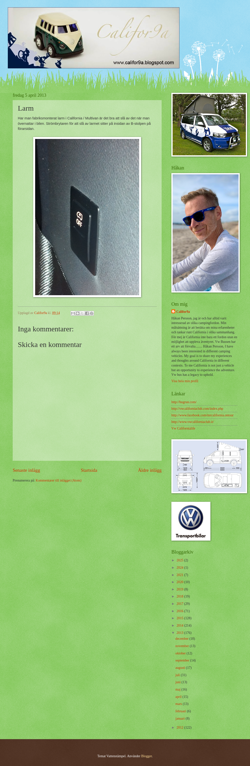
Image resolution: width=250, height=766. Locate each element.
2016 (180, 611)
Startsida (89, 470)
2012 (180, 727)
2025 (180, 560)
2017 (180, 604)
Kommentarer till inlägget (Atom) (58, 480)
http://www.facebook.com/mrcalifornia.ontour (202, 415)
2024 (180, 567)
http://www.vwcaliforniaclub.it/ (192, 422)
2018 (180, 596)
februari (181, 711)
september (183, 660)
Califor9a (183, 312)
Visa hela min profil (184, 381)
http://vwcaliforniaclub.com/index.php (197, 408)
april (179, 697)
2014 (180, 625)
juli (178, 675)
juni (179, 682)
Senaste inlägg (26, 470)
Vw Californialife (183, 428)
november (183, 646)
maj (178, 689)
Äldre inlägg (150, 470)
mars (179, 704)
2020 (180, 582)
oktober (181, 653)
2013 (180, 633)
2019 (180, 589)
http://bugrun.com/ (184, 402)
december (182, 638)
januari (181, 718)
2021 (180, 575)
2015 (180, 618)
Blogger (146, 756)
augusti (181, 668)
